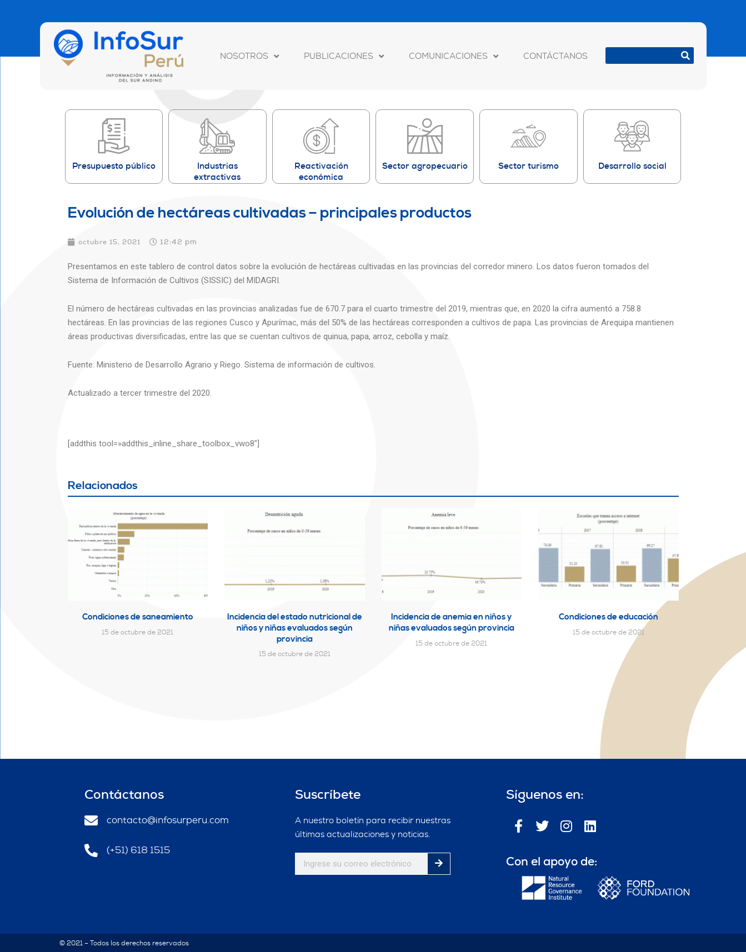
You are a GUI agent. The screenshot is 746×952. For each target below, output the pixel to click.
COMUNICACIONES (453, 56)
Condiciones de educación (608, 616)
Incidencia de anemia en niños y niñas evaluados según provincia (451, 622)
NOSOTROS (249, 56)
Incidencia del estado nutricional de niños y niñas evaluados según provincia (294, 627)
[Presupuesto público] (114, 136)
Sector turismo (528, 166)
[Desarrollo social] (632, 136)
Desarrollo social (632, 166)
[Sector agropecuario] (425, 136)
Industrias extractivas (217, 171)
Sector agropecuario (425, 166)
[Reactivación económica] (321, 136)
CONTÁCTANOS (555, 56)
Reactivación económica (321, 171)
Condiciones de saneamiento (137, 616)
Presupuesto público (114, 166)
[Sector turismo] (528, 136)
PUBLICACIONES (344, 56)
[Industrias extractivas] (217, 136)
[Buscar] (685, 55)
